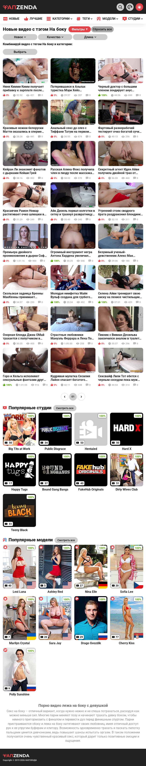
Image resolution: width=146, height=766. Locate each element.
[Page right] (81, 396)
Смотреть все (66, 540)
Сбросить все (102, 29)
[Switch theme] (139, 7)
